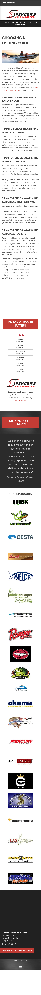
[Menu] (20, 967)
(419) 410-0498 (8, 2)
